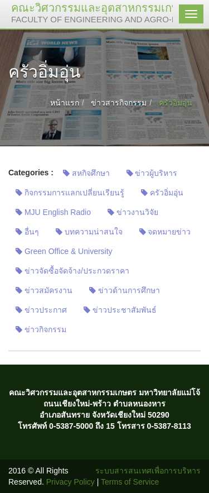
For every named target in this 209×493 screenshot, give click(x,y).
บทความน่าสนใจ (89, 231)
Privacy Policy (70, 481)
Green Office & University (64, 251)
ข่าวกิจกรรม (41, 329)
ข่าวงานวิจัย (133, 212)
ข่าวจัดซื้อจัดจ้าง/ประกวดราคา (72, 270)
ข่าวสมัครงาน (44, 290)
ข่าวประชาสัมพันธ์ (120, 309)
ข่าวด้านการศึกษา (124, 290)
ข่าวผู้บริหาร (152, 173)
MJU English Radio (53, 212)
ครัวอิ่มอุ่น (162, 192)
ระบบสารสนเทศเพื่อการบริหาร (148, 470)
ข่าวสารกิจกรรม (119, 102)
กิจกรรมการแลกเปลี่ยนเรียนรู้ (70, 192)
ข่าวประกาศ (41, 309)
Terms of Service (130, 481)
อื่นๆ (27, 231)
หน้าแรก (64, 102)
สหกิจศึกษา (86, 173)
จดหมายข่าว (165, 231)
